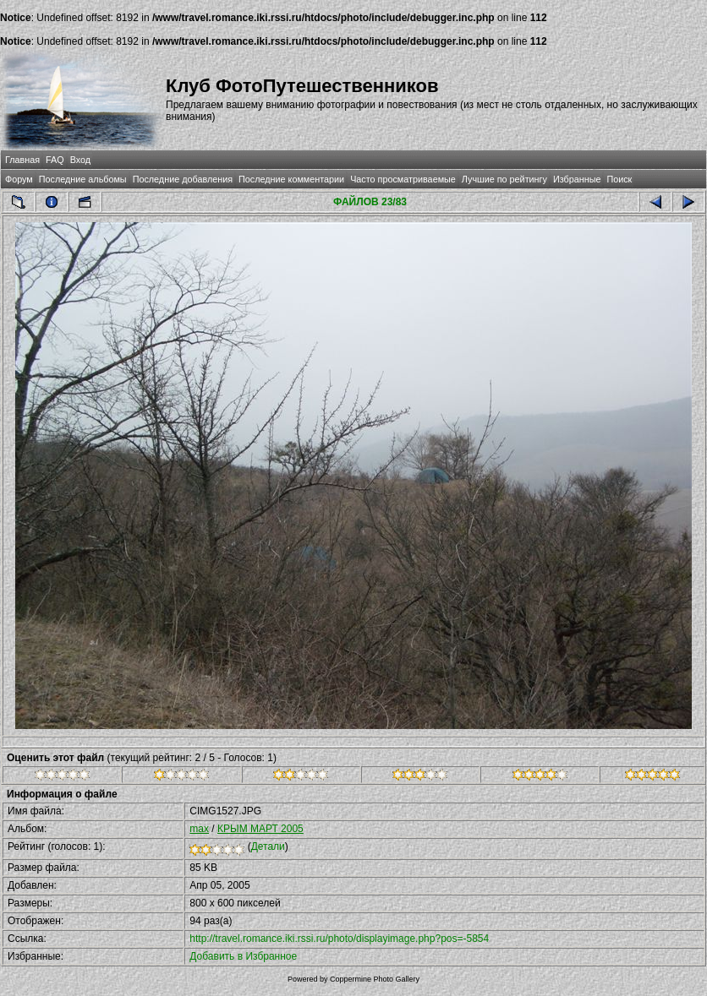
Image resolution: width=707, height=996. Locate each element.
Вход (80, 160)
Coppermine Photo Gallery (374, 979)
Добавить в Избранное (243, 956)
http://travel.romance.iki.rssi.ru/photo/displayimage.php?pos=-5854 (339, 938)
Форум (19, 179)
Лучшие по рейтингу (504, 179)
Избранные (576, 179)
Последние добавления (183, 179)
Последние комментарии (291, 179)
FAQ (55, 160)
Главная (22, 160)
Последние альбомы (83, 179)
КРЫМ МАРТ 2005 (260, 829)
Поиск (619, 179)
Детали (268, 846)
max (199, 829)
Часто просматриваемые (403, 179)
